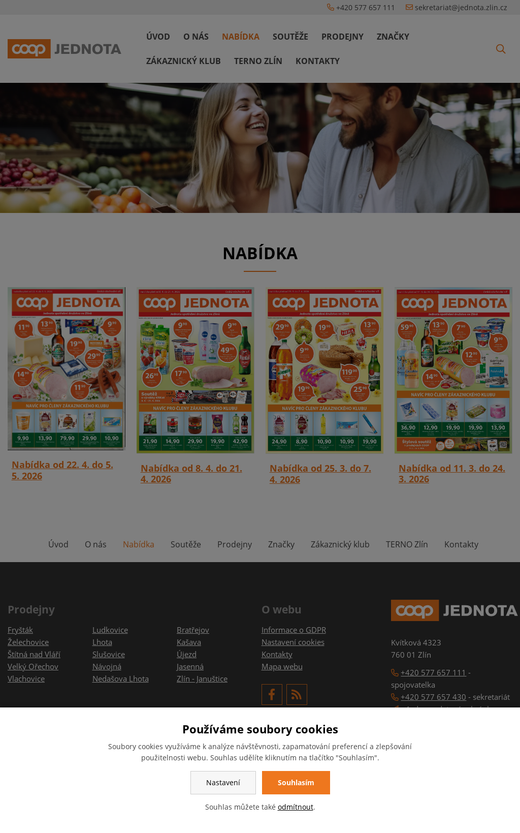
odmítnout (295, 807)
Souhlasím (296, 782)
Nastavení (223, 782)
